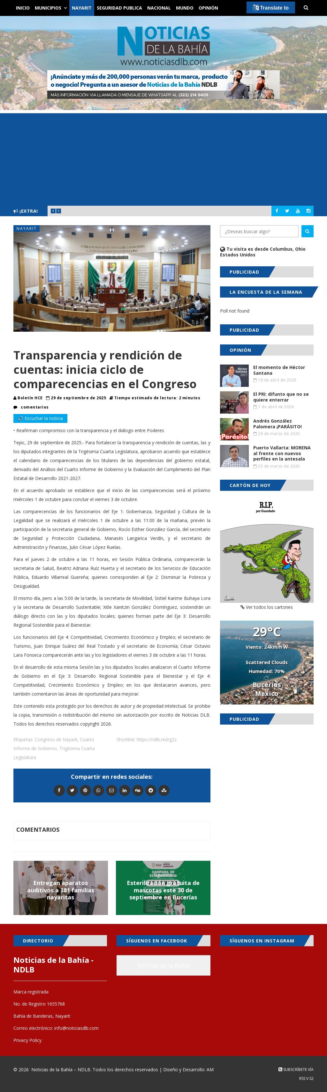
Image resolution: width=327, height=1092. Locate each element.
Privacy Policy (27, 1040)
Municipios (48, 8)
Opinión (208, 8)
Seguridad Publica (119, 8)
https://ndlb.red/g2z (157, 739)
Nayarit (82, 8)
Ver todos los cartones (266, 607)
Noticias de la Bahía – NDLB (60, 1069)
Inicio (23, 8)
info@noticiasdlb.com (76, 1028)
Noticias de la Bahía (163, 965)
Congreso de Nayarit (56, 739)
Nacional (159, 8)
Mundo (185, 8)
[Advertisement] (163, 158)
